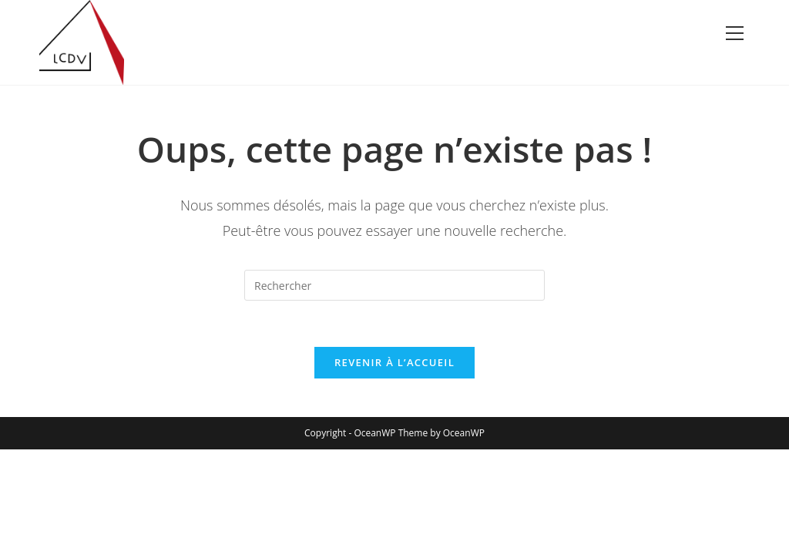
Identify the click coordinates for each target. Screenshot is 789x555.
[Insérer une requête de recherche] (394, 285)
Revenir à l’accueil (394, 362)
